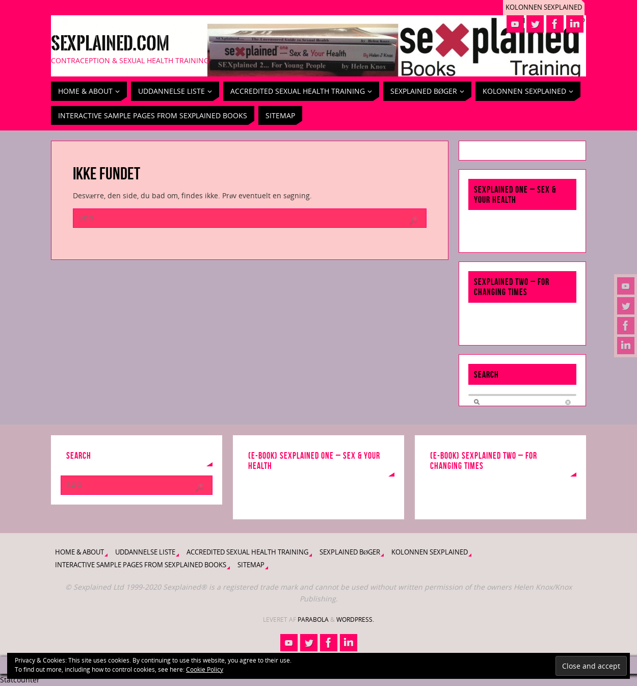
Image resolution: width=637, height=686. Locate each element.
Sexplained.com (110, 44)
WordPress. (355, 619)
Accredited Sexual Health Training (247, 552)
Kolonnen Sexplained (544, 7)
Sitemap (250, 565)
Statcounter (20, 679)
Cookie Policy (204, 669)
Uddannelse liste (145, 552)
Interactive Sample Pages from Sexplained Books (140, 565)
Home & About (79, 552)
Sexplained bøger (350, 552)
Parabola (313, 619)
